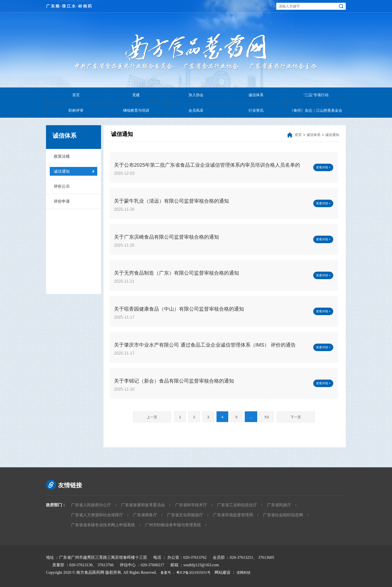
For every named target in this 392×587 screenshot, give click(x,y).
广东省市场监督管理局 (233, 515)
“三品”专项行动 (316, 95)
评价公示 (62, 186)
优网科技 (251, 572)
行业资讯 (256, 110)
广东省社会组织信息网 (283, 515)
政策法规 (62, 156)
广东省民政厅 (279, 505)
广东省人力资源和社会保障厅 (97, 515)
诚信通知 (62, 171)
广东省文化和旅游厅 (185, 515)
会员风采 (196, 110)
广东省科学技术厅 (191, 505)
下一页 (295, 417)
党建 (136, 95)
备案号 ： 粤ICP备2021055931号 (187, 572)
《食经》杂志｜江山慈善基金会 (316, 110)
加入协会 (196, 95)
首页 (76, 95)
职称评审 (76, 110)
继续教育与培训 (136, 110)
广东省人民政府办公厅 (91, 505)
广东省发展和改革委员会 (143, 505)
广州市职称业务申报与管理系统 (173, 525)
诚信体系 (256, 95)
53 (266, 417)
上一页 (152, 417)
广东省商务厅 (145, 515)
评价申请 (62, 201)
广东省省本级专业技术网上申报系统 (103, 525)
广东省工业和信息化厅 (237, 505)
